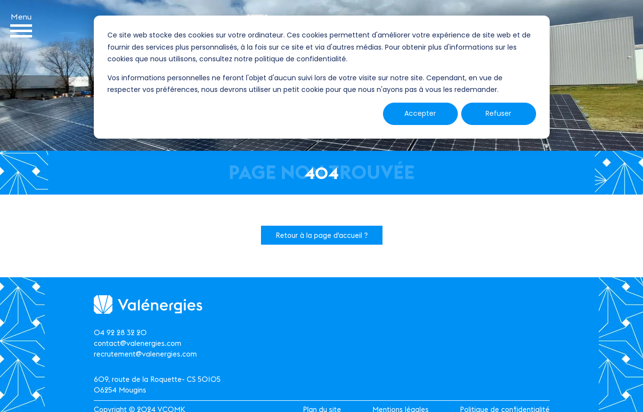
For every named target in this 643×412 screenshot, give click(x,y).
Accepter (420, 113)
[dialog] (322, 77)
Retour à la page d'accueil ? (322, 235)
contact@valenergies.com (137, 343)
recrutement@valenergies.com (145, 353)
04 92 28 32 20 (120, 332)
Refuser (498, 113)
